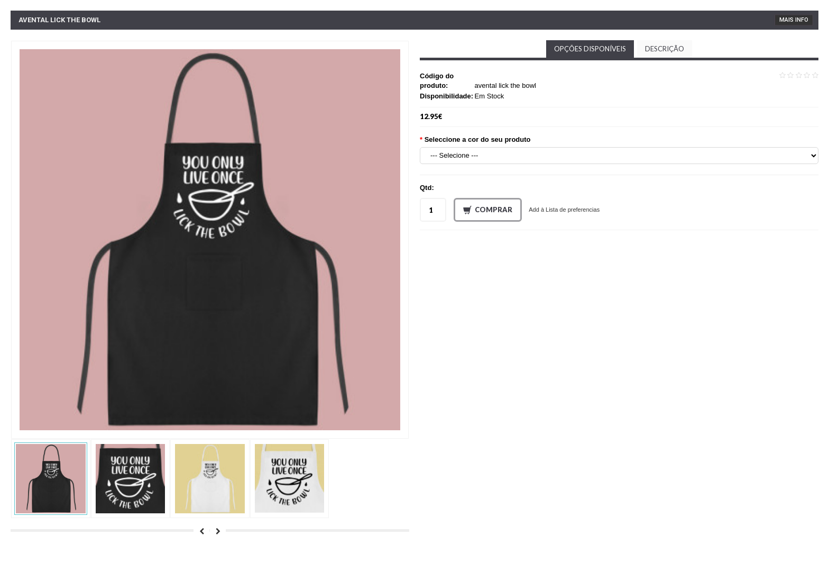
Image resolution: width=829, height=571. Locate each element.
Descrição (664, 48)
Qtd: (427, 188)
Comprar (487, 210)
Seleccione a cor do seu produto (478, 139)
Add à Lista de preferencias (564, 209)
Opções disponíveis (590, 48)
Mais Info (793, 19)
